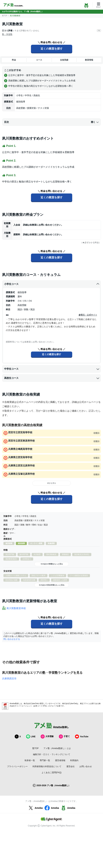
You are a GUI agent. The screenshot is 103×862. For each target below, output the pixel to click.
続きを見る (51, 483)
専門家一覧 (45, 760)
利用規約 (74, 760)
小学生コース (52, 284)
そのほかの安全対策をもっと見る (51, 585)
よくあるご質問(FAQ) (52, 772)
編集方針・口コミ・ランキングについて (51, 754)
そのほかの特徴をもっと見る (51, 564)
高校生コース (52, 378)
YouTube (81, 736)
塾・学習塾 (7, 34)
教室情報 (89, 60)
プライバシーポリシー (17, 766)
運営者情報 (60, 760)
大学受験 (47, 736)
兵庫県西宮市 (9, 678)
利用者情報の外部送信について (46, 766)
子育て (64, 736)
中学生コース (52, 369)
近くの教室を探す (52, 48)
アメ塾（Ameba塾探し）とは (57, 748)
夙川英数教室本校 (16, 608)
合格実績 (64, 60)
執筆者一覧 (30, 760)
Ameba (35, 808)
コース (39, 60)
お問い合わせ (85, 766)
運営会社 (70, 766)
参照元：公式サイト (88, 315)
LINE (30, 736)
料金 (14, 60)
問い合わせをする (11, 639)
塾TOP (4, 16)
